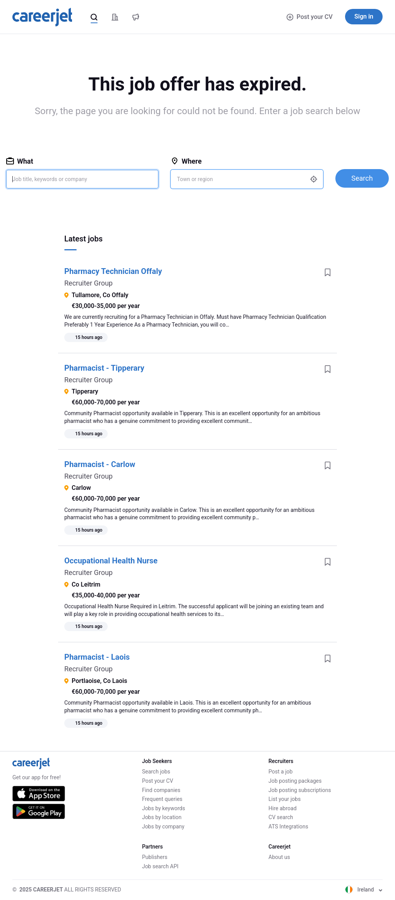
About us (279, 857)
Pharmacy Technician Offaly (113, 271)
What (19, 161)
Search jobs (156, 771)
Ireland (364, 889)
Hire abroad (282, 808)
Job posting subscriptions (299, 790)
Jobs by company (163, 826)
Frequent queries (162, 799)
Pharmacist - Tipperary (104, 368)
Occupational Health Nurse (111, 560)
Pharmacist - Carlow (99, 464)
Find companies (161, 790)
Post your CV (310, 17)
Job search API (160, 866)
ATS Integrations (288, 826)
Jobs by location (162, 817)
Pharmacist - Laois (97, 657)
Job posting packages (294, 781)
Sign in (363, 16)
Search (362, 178)
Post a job (280, 771)
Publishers (155, 857)
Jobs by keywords (163, 808)
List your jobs (284, 799)
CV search (280, 817)
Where (186, 161)
